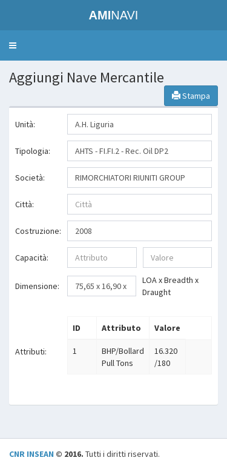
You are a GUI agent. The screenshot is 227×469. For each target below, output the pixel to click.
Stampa (191, 95)
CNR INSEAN (31, 453)
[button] (12, 45)
